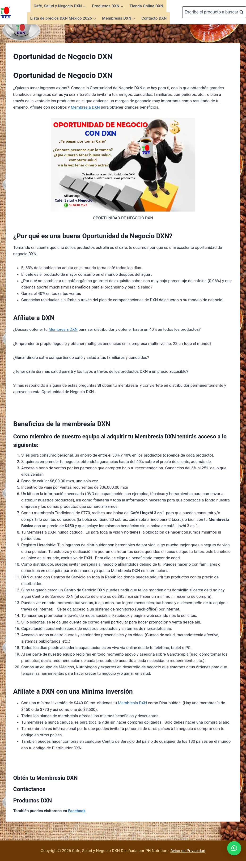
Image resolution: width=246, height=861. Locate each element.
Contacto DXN (154, 18)
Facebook (77, 810)
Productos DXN (32, 800)
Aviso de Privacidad (187, 850)
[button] (234, 848)
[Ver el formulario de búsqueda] (214, 12)
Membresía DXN (85, 107)
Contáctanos (29, 789)
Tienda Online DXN (146, 6)
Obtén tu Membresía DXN (45, 778)
